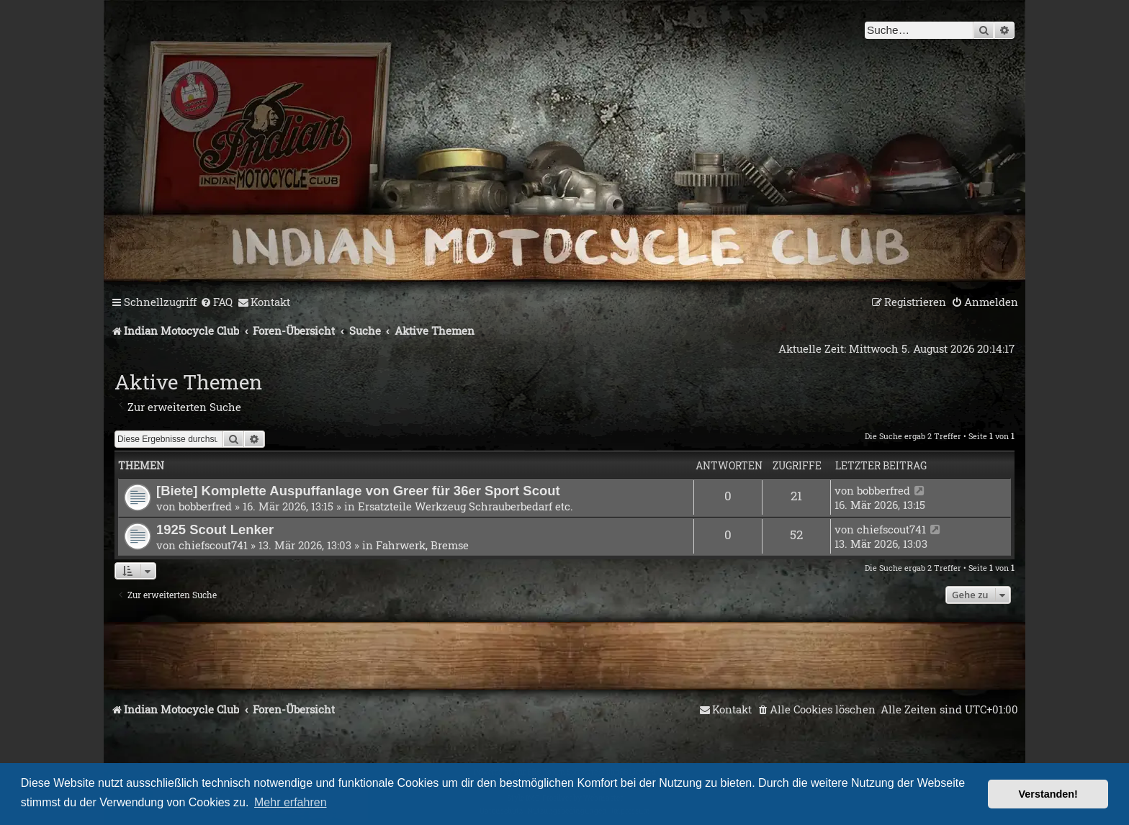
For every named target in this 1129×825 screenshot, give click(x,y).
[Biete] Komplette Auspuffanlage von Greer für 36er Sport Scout (358, 490)
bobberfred (205, 506)
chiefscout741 (213, 545)
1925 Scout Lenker (215, 529)
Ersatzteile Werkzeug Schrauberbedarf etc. (465, 506)
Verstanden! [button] (1048, 794)
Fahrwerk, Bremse (422, 545)
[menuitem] (216, 302)
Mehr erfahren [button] (290, 802)
